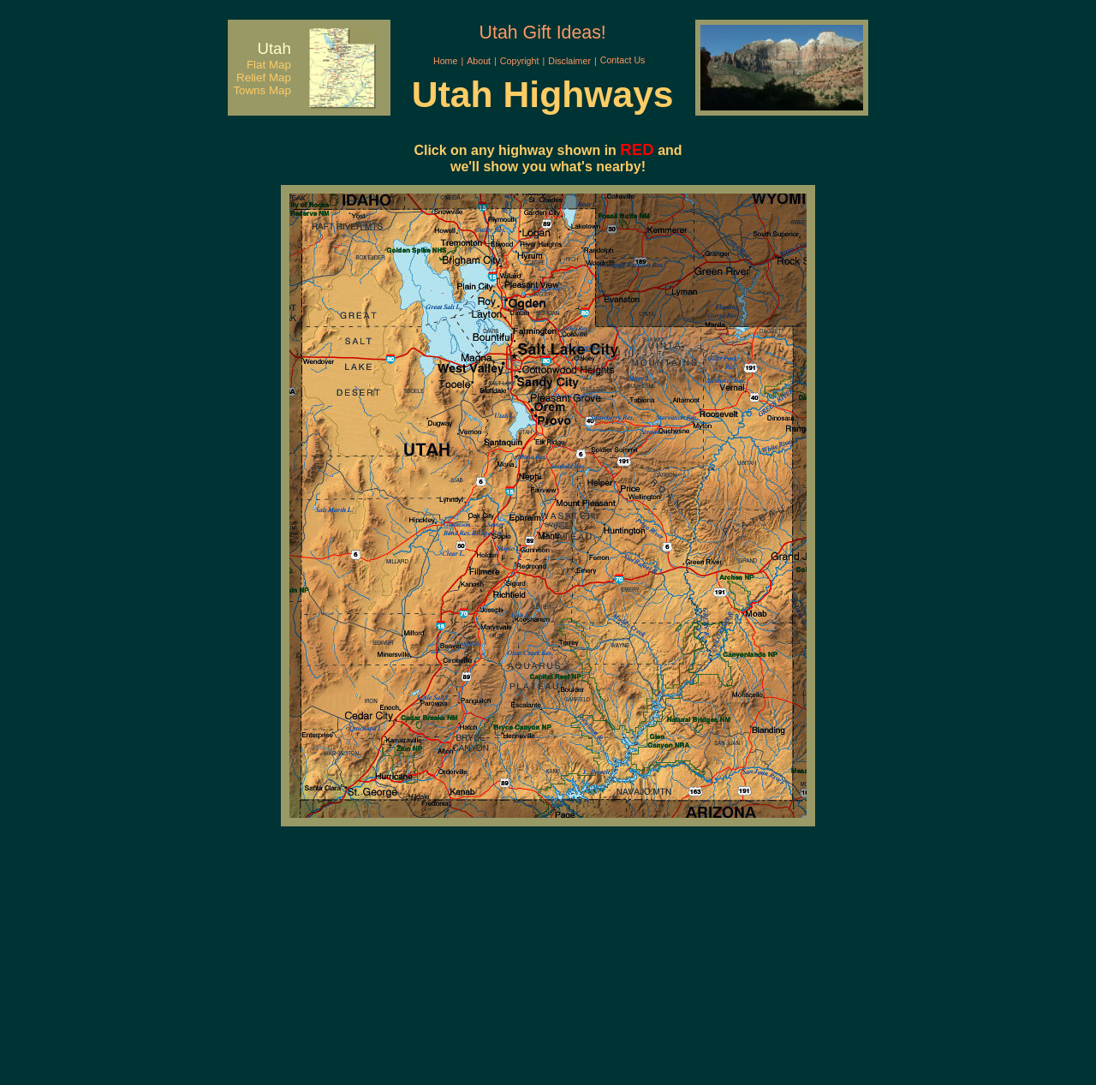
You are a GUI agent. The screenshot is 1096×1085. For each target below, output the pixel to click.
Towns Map (261, 90)
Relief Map (263, 77)
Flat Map (269, 64)
